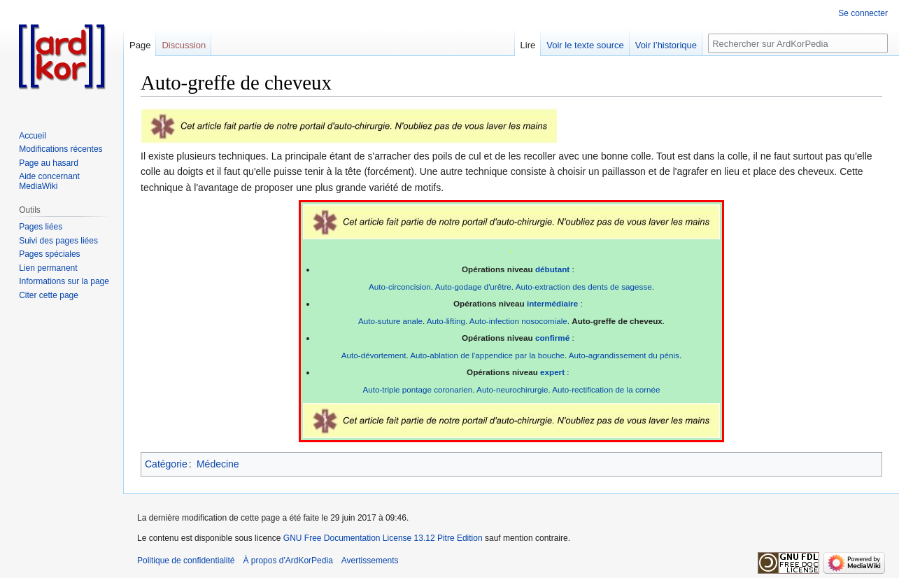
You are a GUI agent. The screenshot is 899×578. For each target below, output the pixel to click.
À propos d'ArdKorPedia (287, 560)
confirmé (552, 337)
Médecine (218, 464)
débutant (552, 269)
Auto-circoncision (400, 286)
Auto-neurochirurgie (512, 389)
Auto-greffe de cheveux (617, 320)
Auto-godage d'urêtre (473, 286)
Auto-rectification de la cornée (606, 389)
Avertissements (370, 560)
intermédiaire (552, 303)
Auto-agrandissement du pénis (624, 355)
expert (552, 371)
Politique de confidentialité (185, 560)
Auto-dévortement (373, 355)
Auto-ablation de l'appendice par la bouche (487, 355)
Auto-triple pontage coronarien (417, 389)
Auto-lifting (446, 320)
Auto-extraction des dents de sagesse (584, 286)
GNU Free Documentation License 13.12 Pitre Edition (383, 538)
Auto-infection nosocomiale (518, 320)
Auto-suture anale (390, 320)
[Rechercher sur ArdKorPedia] (798, 43)
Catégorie (166, 464)
